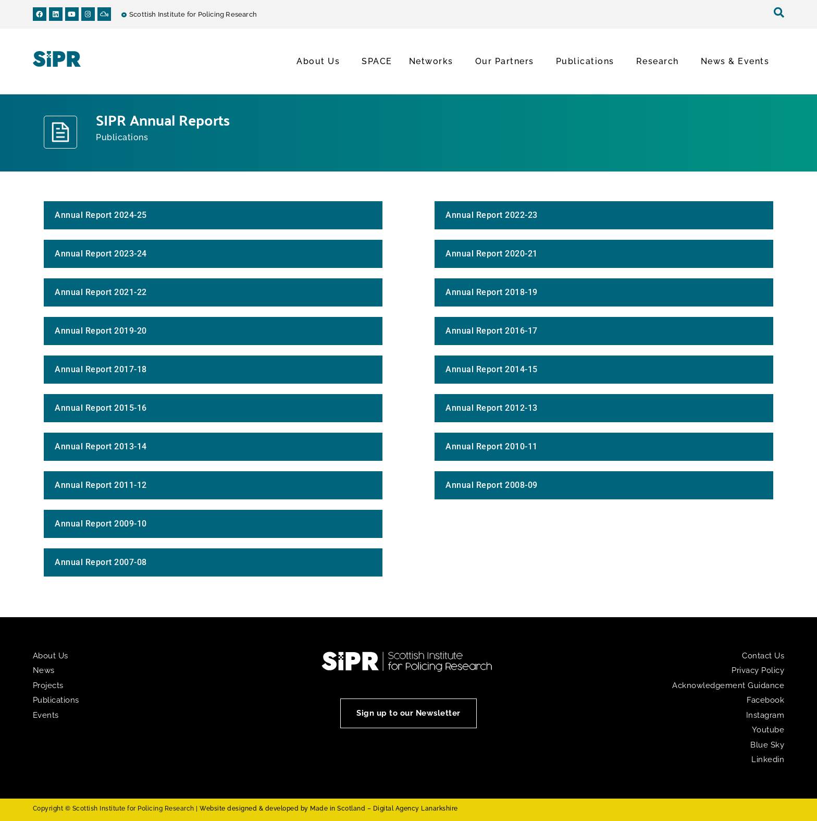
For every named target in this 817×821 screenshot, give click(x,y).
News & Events (738, 61)
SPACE (377, 61)
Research (660, 61)
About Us (320, 61)
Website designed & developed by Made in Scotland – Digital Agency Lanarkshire (329, 808)
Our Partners (507, 61)
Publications (588, 61)
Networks (434, 61)
